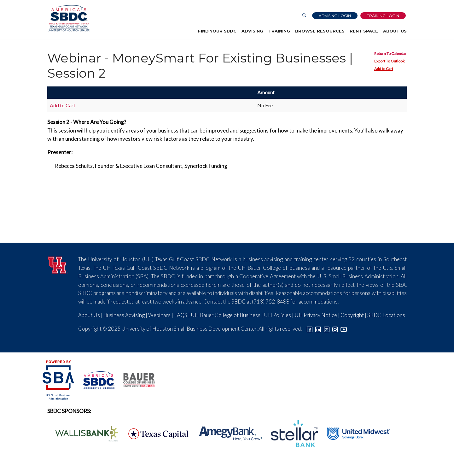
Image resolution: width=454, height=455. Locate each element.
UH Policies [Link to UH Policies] (277, 315)
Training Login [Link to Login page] (383, 15)
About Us (395, 30)
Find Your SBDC (217, 30)
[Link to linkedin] (318, 328)
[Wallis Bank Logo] (83, 433)
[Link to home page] (68, 18)
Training (279, 30)
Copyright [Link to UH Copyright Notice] (352, 315)
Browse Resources (320, 30)
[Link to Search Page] (304, 15)
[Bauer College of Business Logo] (135, 379)
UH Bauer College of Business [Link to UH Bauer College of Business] (225, 315)
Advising (252, 30)
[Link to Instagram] (335, 328)
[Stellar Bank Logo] (291, 433)
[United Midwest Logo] (354, 433)
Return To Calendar (390, 53)
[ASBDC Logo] (95, 379)
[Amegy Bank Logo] (227, 433)
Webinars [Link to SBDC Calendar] (159, 315)
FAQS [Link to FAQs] (180, 315)
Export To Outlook (389, 61)
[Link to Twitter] (326, 328)
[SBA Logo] (59, 379)
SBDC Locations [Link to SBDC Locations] (386, 315)
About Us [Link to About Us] (89, 315)
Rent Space (364, 30)
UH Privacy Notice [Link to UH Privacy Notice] (315, 315)
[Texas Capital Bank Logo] (155, 433)
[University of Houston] (58, 264)
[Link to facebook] (309, 328)
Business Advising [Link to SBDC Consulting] (124, 315)
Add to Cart (383, 68)
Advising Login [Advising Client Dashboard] (335, 15)
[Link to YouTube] (343, 328)
